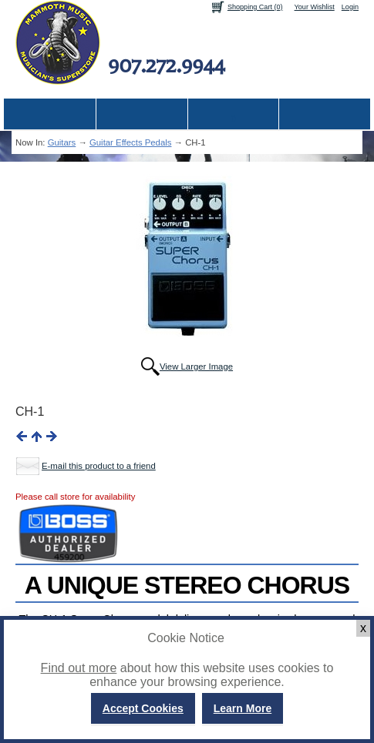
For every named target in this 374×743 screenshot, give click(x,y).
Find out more (79, 667)
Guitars (62, 142)
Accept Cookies (143, 708)
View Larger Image (196, 366)
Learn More (242, 708)
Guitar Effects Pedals (130, 142)
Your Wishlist (315, 7)
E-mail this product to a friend (99, 465)
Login (350, 7)
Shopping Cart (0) (255, 7)
